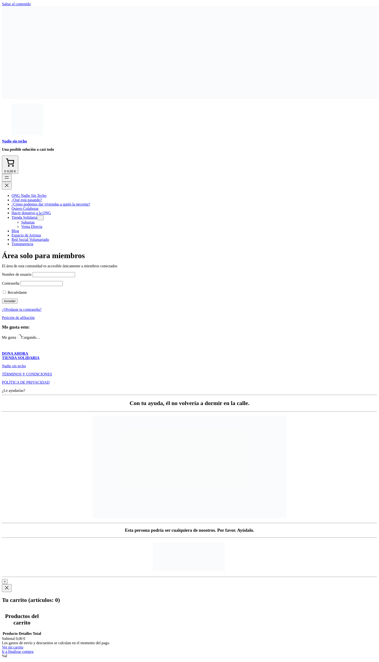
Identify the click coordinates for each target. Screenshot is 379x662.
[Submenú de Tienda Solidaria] (40, 217)
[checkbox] (4, 292)
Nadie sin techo (14, 141)
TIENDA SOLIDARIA (20, 358)
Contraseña (10, 283)
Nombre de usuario (17, 274)
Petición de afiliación (18, 318)
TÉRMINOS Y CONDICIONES (27, 374)
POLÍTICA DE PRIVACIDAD (26, 382)
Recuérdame (15, 292)
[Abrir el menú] (7, 178)
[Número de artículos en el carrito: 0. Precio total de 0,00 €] (10, 165)
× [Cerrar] (5, 581)
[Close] (7, 588)
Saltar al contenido (16, 4)
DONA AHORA (15, 353)
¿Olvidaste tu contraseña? (21, 309)
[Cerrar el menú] (7, 186)
